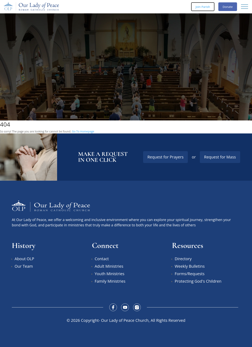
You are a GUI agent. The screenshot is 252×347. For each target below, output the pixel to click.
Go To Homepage (83, 131)
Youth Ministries (109, 273)
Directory (183, 258)
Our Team (24, 266)
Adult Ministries (109, 266)
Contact (102, 258)
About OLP (24, 258)
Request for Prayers (165, 157)
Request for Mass (220, 157)
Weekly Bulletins (190, 266)
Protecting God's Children (198, 281)
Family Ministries (110, 281)
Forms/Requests (189, 273)
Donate (228, 7)
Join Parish (202, 7)
